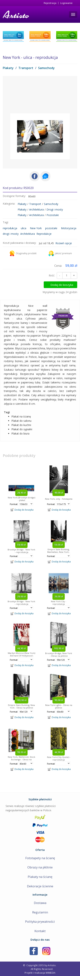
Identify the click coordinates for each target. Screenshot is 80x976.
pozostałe (51, 228)
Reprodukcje (44, 233)
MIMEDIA (50, 972)
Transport (25, 68)
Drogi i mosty (55, 209)
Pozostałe (53, 215)
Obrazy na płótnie (40, 867)
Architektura (36, 209)
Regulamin (40, 912)
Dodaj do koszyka (61, 285)
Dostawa (40, 903)
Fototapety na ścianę (40, 858)
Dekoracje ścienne (40, 886)
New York (36, 228)
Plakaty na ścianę (40, 877)
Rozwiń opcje (63, 243)
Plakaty (8, 68)
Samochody (46, 68)
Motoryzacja (68, 228)
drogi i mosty (11, 233)
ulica (23, 228)
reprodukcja (10, 228)
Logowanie (66, 3)
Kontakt (40, 931)
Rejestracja (50, 3)
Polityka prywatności (40, 921)
